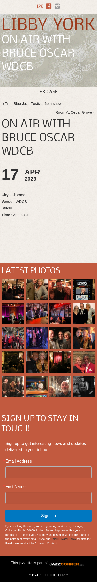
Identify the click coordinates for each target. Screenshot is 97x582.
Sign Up (48, 515)
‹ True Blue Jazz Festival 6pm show (32, 103)
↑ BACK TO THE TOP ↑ (48, 575)
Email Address (18, 461)
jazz (22, 563)
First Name (15, 487)
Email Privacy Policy (63, 538)
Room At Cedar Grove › (74, 112)
